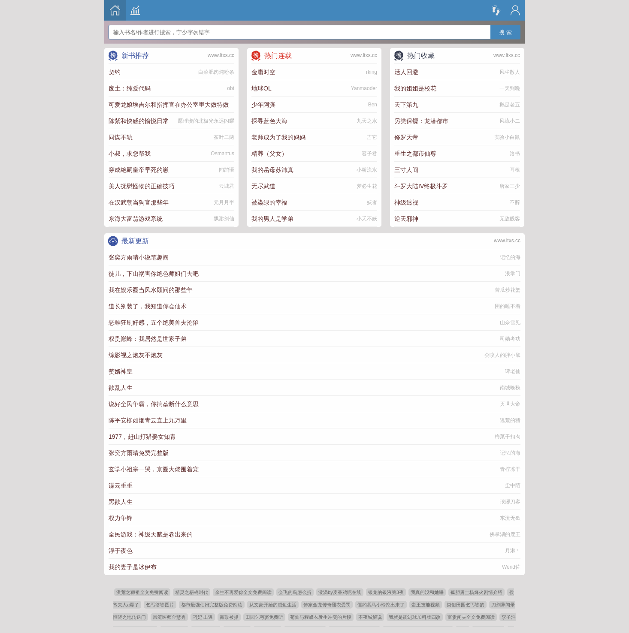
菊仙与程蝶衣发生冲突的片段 (320, 617)
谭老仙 (512, 371)
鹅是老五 (509, 105)
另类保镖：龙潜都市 (421, 121)
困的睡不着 (507, 306)
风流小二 (509, 121)
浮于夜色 (121, 550)
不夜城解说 (370, 617)
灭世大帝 (510, 404)
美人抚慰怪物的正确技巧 (142, 186)
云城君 (226, 186)
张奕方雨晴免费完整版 (139, 452)
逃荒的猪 (510, 420)
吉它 (372, 137)
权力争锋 (121, 518)
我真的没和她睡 (427, 592)
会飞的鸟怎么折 (294, 592)
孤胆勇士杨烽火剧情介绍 (476, 592)
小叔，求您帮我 (130, 153)
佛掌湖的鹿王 (505, 534)
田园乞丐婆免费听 (264, 617)
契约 (115, 72)
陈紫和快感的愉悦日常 (139, 121)
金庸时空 (263, 72)
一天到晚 (509, 88)
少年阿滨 (263, 104)
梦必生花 (367, 186)
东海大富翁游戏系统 (136, 218)
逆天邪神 (406, 218)
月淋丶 (512, 551)
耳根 (515, 170)
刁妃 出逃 (203, 617)
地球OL (261, 88)
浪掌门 (512, 274)
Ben (372, 105)
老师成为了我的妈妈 (278, 137)
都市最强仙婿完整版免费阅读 (211, 604)
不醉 (515, 202)
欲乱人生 (121, 387)
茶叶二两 (224, 137)
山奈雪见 (510, 323)
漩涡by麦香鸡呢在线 (339, 592)
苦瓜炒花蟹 (507, 290)
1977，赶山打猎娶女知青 (142, 436)
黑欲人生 (121, 501)
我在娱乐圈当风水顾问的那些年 (151, 289)
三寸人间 (406, 169)
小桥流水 (367, 170)
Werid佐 (511, 567)
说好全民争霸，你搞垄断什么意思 (154, 404)
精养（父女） (269, 153)
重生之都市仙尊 (415, 153)
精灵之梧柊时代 (191, 592)
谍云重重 (121, 485)
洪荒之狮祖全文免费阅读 (142, 592)
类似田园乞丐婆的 (465, 604)
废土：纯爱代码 (130, 88)
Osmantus (222, 154)
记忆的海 (510, 257)
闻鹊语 (226, 170)
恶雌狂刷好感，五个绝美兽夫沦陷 (154, 322)
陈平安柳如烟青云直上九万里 (148, 420)
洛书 (515, 154)
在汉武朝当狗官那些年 (139, 202)
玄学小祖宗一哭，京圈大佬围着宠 (154, 469)
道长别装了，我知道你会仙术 (148, 306)
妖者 (372, 202)
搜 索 (505, 27)
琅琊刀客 (510, 502)
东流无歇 (510, 518)
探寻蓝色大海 (269, 121)
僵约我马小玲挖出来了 (381, 604)
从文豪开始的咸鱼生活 (272, 604)
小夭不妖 (367, 219)
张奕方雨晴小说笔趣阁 (139, 257)
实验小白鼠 (507, 137)
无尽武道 (263, 186)
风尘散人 (509, 72)
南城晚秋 (510, 388)
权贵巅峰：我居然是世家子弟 (148, 338)
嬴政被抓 (229, 617)
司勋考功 (510, 339)
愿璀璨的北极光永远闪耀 (206, 121)
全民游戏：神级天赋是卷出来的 (151, 534)
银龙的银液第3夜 (386, 592)
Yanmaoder (364, 88)
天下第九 (406, 104)
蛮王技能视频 (425, 604)
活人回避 (406, 72)
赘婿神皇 (121, 371)
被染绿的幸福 (269, 202)
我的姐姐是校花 (415, 88)
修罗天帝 (406, 137)
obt (230, 88)
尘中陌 (512, 485)
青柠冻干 (510, 469)
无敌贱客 (509, 219)
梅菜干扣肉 (507, 437)
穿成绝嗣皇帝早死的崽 (139, 169)
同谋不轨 (121, 137)
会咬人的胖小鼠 (502, 355)
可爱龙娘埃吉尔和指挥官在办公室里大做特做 (169, 104)
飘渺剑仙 (224, 219)
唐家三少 (509, 186)
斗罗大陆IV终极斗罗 (421, 186)
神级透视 (406, 202)
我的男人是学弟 (272, 218)
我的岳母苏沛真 (272, 169)
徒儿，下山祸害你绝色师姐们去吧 (154, 273)
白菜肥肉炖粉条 (216, 72)
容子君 (369, 154)
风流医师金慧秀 (169, 617)
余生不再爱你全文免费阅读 (243, 592)
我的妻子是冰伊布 (133, 567)
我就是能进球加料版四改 (415, 617)
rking (371, 72)
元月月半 (224, 202)
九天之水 (367, 121)
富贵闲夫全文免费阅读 (471, 617)
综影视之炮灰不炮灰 (136, 355)
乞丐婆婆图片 (160, 604)
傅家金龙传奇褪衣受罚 (327, 604)
